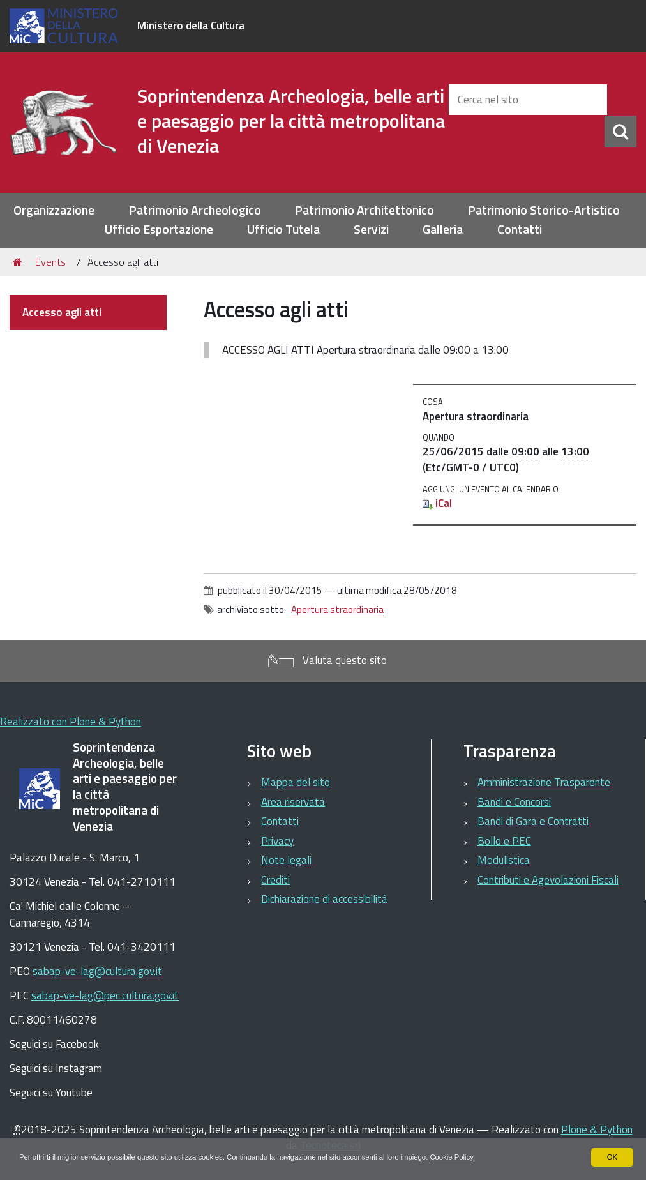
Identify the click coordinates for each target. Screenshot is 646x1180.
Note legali (286, 860)
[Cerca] (620, 132)
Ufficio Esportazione (159, 229)
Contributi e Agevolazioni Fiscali (548, 880)
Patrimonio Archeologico (195, 210)
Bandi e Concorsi (514, 802)
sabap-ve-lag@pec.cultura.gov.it (105, 995)
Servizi (371, 229)
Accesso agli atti (61, 312)
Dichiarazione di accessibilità (324, 899)
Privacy (277, 841)
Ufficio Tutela (283, 229)
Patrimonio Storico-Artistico (544, 210)
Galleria (443, 229)
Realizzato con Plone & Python (70, 721)
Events (50, 261)
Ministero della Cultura (190, 25)
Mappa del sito (295, 782)
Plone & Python (597, 1129)
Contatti (519, 229)
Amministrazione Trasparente (543, 782)
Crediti (275, 880)
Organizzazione (53, 210)
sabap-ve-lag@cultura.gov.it (97, 971)
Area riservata (293, 802)
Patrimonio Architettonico (364, 210)
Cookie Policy (478, 1157)
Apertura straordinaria (337, 609)
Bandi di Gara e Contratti (533, 821)
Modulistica (503, 860)
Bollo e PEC (504, 841)
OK (611, 1157)
